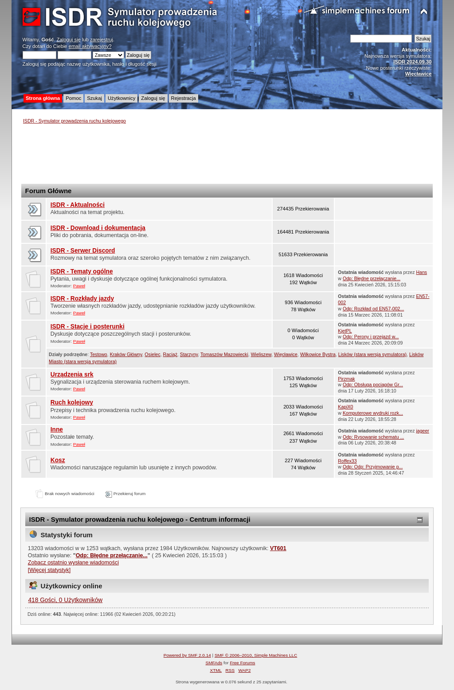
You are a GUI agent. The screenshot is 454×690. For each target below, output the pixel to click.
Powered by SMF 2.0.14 (187, 655)
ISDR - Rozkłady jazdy (82, 298)
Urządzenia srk (72, 374)
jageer (422, 430)
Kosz (58, 460)
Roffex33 (347, 461)
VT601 (278, 548)
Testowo (98, 354)
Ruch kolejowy (72, 402)
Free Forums (242, 662)
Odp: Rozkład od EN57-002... (373, 308)
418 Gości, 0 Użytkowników (65, 600)
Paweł (79, 285)
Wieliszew (261, 354)
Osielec (152, 354)
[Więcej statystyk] (49, 570)
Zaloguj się (69, 39)
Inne (57, 429)
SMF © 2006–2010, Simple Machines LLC (256, 655)
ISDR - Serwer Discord (83, 250)
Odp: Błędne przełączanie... (371, 278)
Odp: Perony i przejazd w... (371, 336)
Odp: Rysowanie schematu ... (373, 437)
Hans (421, 272)
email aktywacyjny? (90, 46)
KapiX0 (345, 406)
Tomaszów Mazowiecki (224, 354)
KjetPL (345, 330)
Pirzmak (346, 378)
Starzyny (189, 354)
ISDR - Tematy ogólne (82, 271)
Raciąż (170, 354)
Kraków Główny (126, 354)
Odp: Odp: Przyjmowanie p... (373, 466)
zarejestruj (101, 39)
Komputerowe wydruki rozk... (373, 413)
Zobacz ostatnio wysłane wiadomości (73, 562)
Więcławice (285, 354)
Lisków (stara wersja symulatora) (372, 354)
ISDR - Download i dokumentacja (98, 228)
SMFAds (214, 662)
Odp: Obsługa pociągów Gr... (373, 384)
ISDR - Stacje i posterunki (88, 326)
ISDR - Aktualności (78, 205)
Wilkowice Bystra (318, 354)
